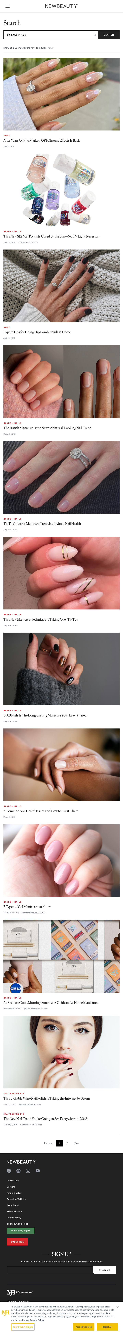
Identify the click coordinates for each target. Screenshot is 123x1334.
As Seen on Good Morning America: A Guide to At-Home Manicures (50, 1003)
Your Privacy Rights (20, 1230)
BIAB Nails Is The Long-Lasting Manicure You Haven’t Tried (45, 715)
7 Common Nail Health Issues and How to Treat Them (40, 811)
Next (76, 1143)
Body (6, 135)
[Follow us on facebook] (9, 1171)
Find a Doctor (14, 1192)
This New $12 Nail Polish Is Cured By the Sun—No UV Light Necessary (51, 236)
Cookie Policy (14, 1217)
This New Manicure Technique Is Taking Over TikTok (40, 619)
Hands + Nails (12, 231)
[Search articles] (50, 34)
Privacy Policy (14, 1211)
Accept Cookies (84, 1326)
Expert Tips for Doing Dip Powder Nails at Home (37, 332)
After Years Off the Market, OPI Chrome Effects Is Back (41, 140)
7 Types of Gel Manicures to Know (27, 907)
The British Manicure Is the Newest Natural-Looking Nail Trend (47, 428)
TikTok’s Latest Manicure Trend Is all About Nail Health (42, 524)
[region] (61, 1318)
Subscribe (17, 1241)
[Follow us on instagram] (28, 1171)
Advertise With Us (16, 1199)
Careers (11, 1186)
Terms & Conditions (17, 1223)
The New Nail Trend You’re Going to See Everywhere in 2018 (45, 1119)
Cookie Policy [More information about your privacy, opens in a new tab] (37, 1320)
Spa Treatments (13, 1093)
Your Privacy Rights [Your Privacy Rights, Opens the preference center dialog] (23, 1326)
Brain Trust (13, 1205)
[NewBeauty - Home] (61, 6)
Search (109, 34)
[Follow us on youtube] (38, 1171)
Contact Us (13, 1180)
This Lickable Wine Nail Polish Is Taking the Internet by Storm (46, 1098)
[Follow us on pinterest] (18, 1171)
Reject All (107, 1326)
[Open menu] (7, 6)
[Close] (117, 1307)
